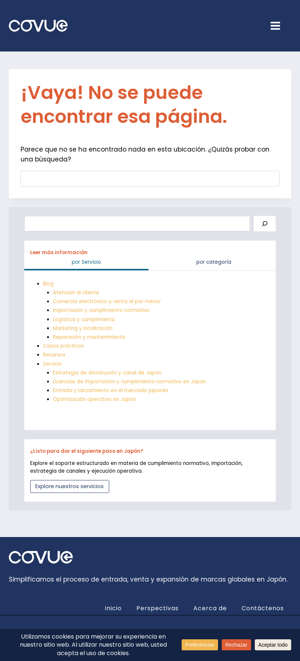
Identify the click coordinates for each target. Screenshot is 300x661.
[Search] (265, 224)
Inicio (113, 608)
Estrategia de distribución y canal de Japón (107, 372)
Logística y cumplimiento (84, 319)
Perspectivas (157, 608)
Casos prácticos (63, 345)
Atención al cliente (76, 292)
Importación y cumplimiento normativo (101, 310)
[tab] (86, 263)
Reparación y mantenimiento (89, 337)
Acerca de (210, 608)
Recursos (54, 354)
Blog (48, 283)
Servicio (53, 363)
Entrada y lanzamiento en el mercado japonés (110, 390)
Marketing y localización (83, 328)
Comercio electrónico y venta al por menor (107, 301)
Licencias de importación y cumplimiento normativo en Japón (130, 381)
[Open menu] (279, 25)
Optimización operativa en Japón (94, 399)
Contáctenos (263, 608)
